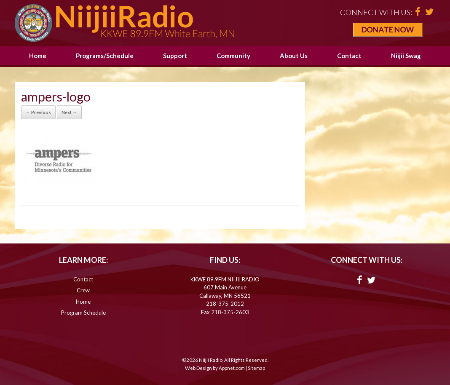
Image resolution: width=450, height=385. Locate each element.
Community (233, 55)
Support (175, 55)
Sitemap (256, 368)
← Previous (38, 112)
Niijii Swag (406, 55)
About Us (294, 55)
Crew (83, 290)
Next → (69, 112)
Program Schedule (83, 312)
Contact (349, 55)
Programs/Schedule (105, 55)
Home (37, 55)
